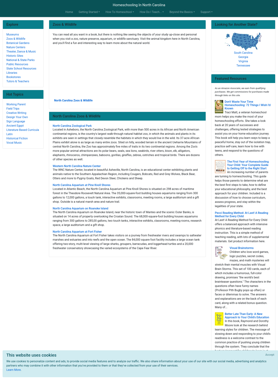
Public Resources (17, 64)
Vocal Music (14, 142)
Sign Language (15, 121)
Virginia (243, 61)
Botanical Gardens (17, 43)
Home (69, 12)
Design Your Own (17, 117)
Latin (9, 134)
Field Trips (12, 108)
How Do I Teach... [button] (151, 12)
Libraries (11, 72)
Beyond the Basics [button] (181, 12)
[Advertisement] (127, 71)
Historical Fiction (17, 138)
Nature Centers (15, 47)
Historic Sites (14, 55)
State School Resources (21, 68)
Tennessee (243, 65)
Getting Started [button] (88, 12)
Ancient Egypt (15, 125)
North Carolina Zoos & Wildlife (73, 100)
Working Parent (16, 104)
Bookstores (13, 77)
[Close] (270, 355)
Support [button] (205, 12)
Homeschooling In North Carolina (139, 5)
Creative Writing (16, 113)
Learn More (13, 369)
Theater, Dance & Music (21, 51)
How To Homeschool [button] (118, 12)
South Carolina (243, 52)
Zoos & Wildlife (15, 38)
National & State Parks (20, 60)
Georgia (243, 57)
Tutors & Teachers (17, 81)
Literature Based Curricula (22, 130)
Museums (12, 34)
